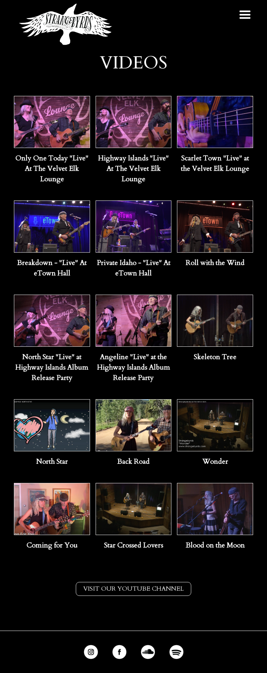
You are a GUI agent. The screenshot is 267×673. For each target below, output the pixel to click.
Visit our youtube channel (133, 588)
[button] (245, 15)
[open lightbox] (52, 122)
